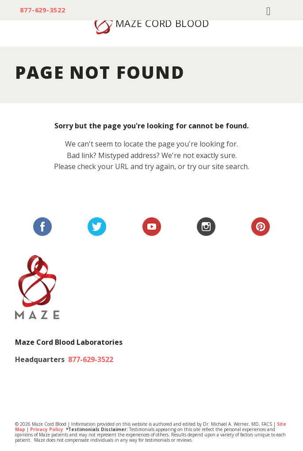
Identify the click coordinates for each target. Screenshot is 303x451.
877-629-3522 (42, 10)
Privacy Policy (46, 429)
